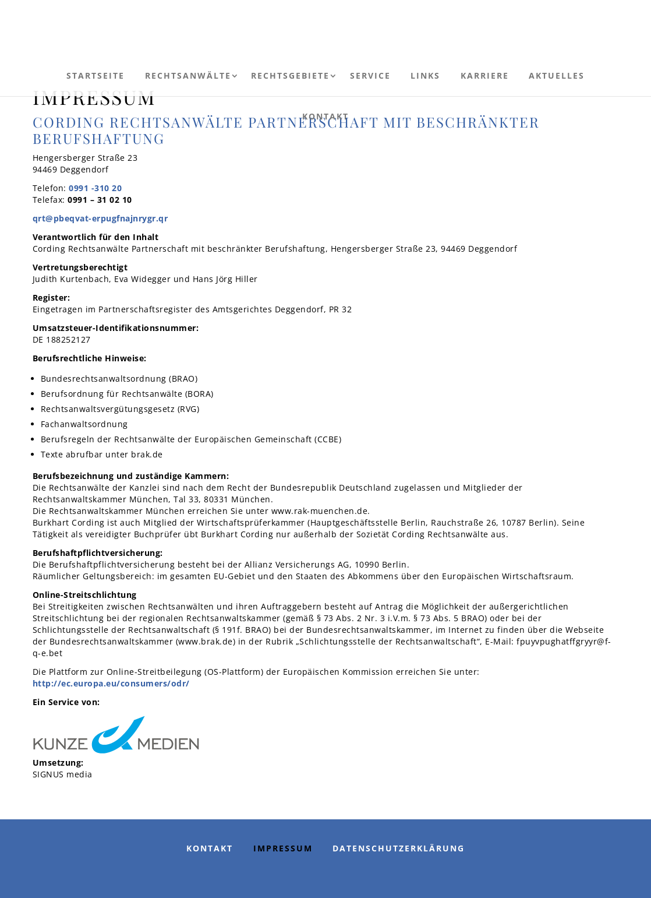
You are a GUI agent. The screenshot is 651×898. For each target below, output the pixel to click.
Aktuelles (557, 75)
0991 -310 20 (95, 187)
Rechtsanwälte (188, 75)
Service (370, 75)
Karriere (485, 75)
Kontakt (325, 116)
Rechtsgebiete (290, 75)
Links (425, 75)
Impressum (283, 848)
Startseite (95, 75)
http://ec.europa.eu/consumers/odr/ (111, 683)
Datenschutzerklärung (398, 848)
